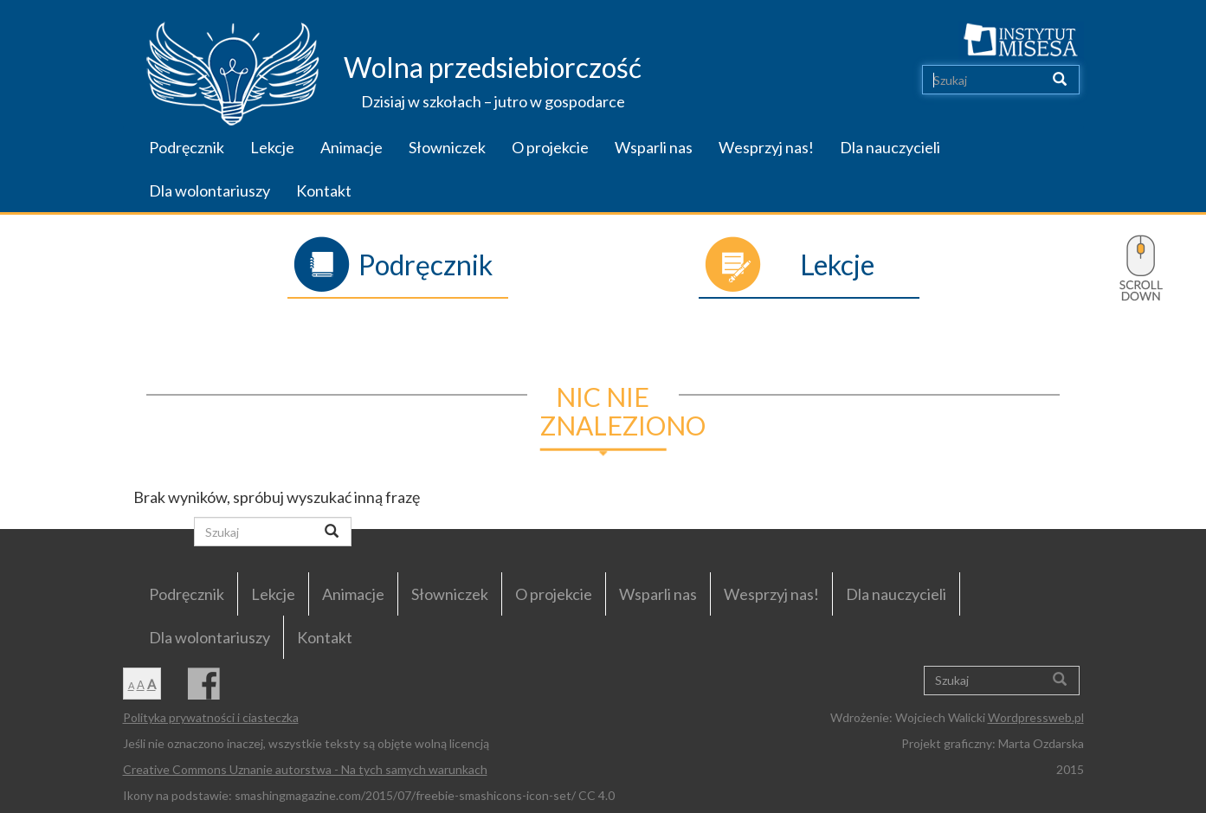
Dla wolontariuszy (209, 190)
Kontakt (323, 190)
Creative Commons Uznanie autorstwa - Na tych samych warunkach (305, 769)
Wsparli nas (654, 147)
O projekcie (550, 147)
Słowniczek (447, 147)
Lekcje (272, 147)
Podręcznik (186, 147)
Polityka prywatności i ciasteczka (211, 717)
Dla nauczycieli (890, 147)
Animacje (351, 147)
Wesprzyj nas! (766, 147)
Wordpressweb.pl (1036, 717)
